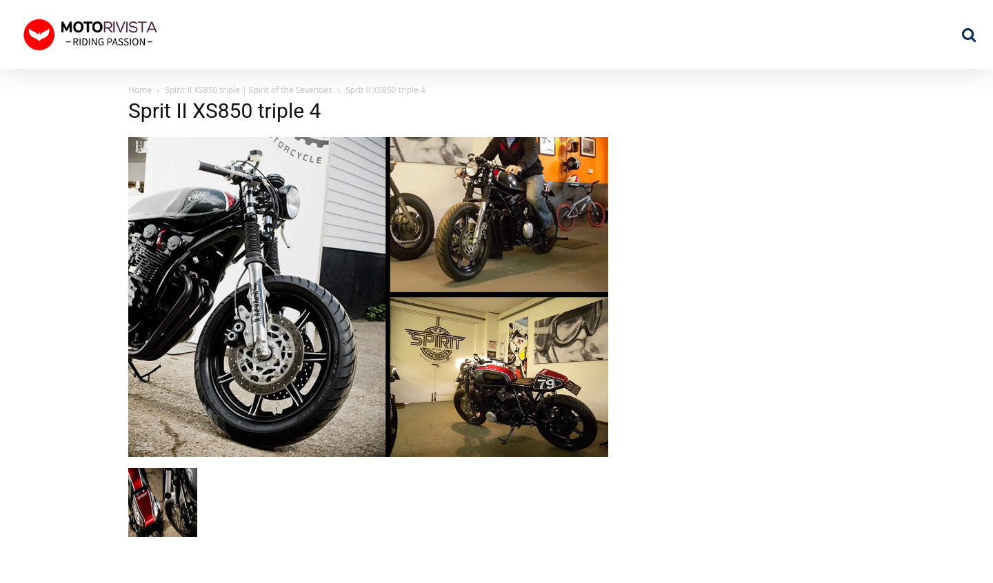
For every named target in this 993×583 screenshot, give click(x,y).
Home (140, 90)
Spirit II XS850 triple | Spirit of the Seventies (248, 90)
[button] (968, 34)
